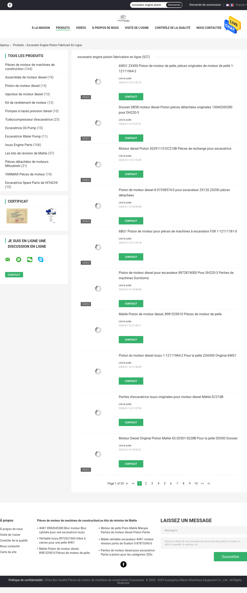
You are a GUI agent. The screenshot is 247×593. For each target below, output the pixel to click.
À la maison (41, 27)
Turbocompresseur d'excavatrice (29, 119)
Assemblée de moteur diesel (26, 77)
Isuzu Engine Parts (18, 145)
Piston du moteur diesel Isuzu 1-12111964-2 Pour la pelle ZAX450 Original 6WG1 (177, 355)
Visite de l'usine (137, 27)
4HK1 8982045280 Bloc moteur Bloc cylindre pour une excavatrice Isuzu (62, 530)
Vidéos (81, 27)
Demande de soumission (205, 4)
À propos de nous (105, 27)
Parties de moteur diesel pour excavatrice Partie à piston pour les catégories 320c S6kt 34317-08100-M (128, 553)
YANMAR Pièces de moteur (25, 174)
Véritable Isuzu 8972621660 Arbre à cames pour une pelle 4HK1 (62, 540)
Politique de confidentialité (26, 580)
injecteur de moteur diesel (24, 94)
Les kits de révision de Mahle (26, 153)
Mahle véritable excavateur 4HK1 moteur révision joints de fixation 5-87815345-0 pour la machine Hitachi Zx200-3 (127, 542)
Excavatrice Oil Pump (20, 128)
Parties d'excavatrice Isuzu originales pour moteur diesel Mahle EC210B (171, 397)
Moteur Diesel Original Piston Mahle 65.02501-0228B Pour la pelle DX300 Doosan (178, 438)
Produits (63, 27)
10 (196, 483)
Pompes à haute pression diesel (28, 111)
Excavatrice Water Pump (23, 136)
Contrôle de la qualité (172, 27)
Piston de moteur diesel (22, 86)
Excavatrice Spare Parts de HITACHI (31, 183)
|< (127, 483)
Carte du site (8, 552)
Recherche (174, 5)
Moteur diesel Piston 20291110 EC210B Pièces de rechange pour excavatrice (175, 149)
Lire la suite (125, 78)
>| (208, 483)
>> (202, 483)
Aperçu (4, 45)
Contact (131, 96)
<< (133, 483)
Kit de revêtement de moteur (26, 103)
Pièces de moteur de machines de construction (68, 520)
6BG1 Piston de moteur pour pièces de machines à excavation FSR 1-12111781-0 (178, 231)
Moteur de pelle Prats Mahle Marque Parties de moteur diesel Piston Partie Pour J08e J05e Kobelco (125, 530)
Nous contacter (208, 27)
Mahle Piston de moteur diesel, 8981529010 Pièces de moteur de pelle (170, 314)
